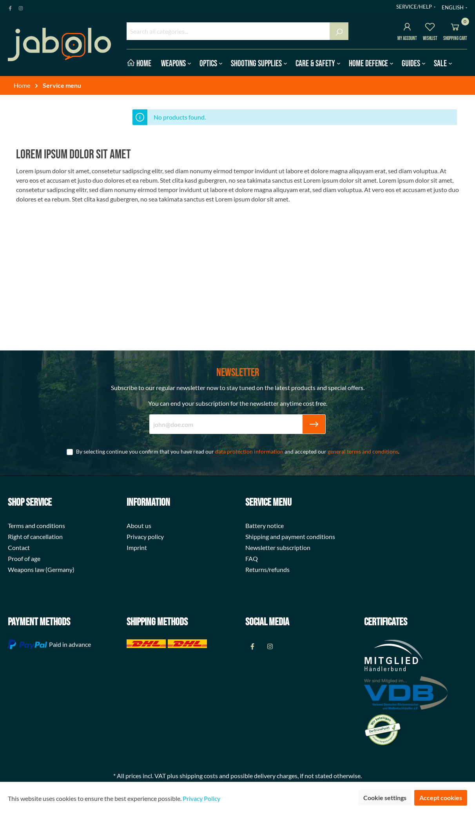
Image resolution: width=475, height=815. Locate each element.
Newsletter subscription (277, 547)
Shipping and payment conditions (290, 536)
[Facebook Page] (10, 6)
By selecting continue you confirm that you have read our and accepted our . (237, 451)
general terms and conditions (363, 451)
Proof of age (24, 558)
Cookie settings (384, 797)
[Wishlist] (429, 28)
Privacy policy (145, 536)
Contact (19, 547)
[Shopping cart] (455, 28)
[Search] (339, 31)
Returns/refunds (267, 569)
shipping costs (198, 775)
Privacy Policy (201, 798)
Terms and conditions (36, 525)
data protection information (249, 451)
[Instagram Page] (20, 6)
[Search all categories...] (228, 31)
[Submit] (314, 424)
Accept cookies (440, 797)
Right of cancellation (35, 536)
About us (139, 525)
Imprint (137, 547)
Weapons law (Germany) (41, 569)
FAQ (251, 558)
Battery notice (264, 525)
